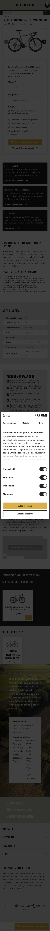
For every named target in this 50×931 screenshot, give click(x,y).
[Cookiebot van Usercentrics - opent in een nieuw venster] (35, 415)
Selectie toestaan (25, 514)
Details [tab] (25, 423)
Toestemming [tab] (9, 423)
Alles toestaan (25, 506)
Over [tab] (41, 423)
